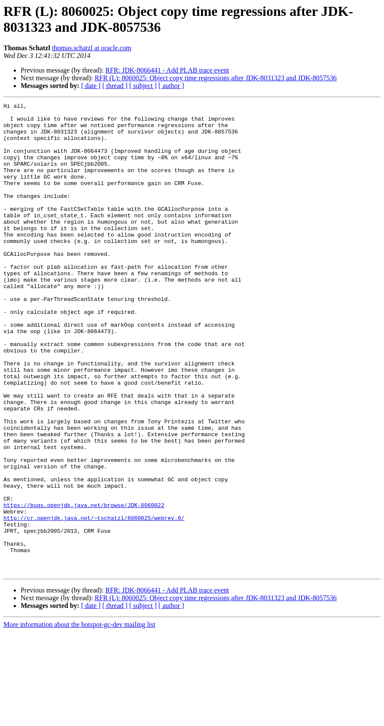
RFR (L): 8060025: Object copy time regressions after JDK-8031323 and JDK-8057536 (215, 78)
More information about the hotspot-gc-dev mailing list (79, 718)
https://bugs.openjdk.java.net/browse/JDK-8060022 (83, 586)
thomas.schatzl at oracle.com (91, 48)
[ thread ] (115, 85)
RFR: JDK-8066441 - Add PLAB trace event (167, 70)
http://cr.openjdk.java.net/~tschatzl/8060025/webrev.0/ (93, 601)
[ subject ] (143, 85)
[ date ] (91, 85)
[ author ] (171, 85)
